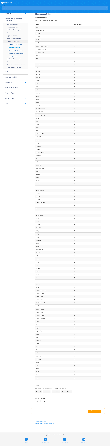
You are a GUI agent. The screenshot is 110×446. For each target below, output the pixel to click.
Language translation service (15, 56)
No (44, 401)
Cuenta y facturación (15, 88)
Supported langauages (14, 47)
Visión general (39, 9)
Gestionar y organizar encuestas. (15, 65)
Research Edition (66, 392)
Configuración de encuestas (13, 59)
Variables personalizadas (13, 38)
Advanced (47, 392)
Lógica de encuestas (11, 36)
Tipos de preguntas (11, 27)
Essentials (38, 392)
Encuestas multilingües (12, 41)
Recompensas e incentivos (13, 62)
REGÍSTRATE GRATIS (94, 411)
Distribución (15, 72)
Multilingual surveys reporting (15, 50)
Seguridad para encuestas (13, 67)
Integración (15, 82)
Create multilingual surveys (15, 44)
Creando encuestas (11, 24)
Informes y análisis (15, 77)
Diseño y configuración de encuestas (15, 19)
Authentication (15, 98)
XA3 (15, 103)
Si (37, 401)
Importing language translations (16, 53)
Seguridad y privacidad (15, 93)
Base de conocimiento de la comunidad (56, 9)
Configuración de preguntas (13, 30)
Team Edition (56, 392)
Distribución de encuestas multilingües (44, 423)
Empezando (15, 13)
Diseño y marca (10, 33)
